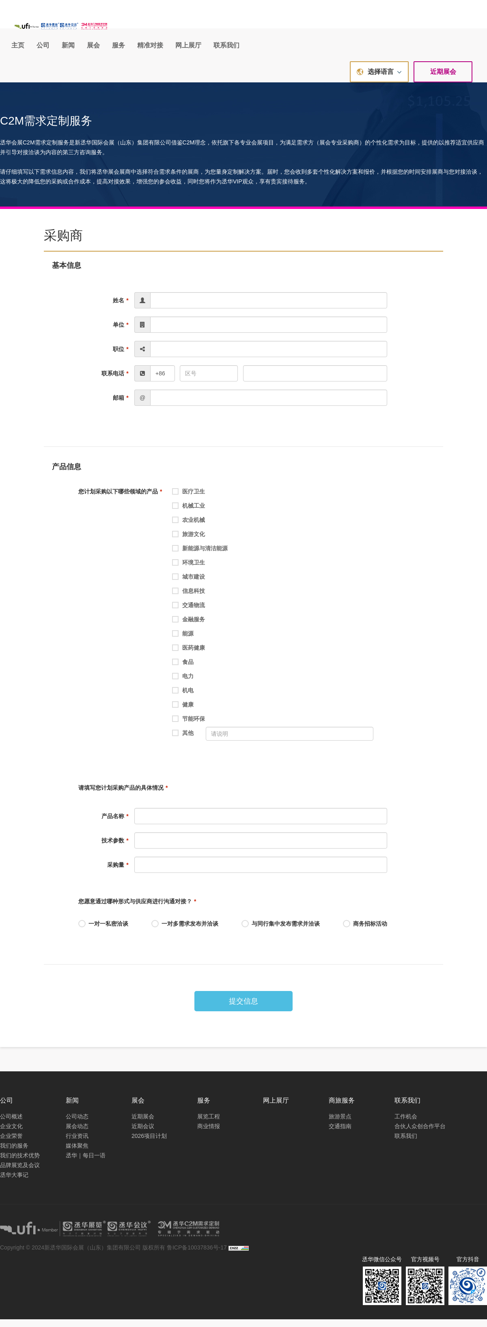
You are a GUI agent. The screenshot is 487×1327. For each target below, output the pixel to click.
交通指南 (340, 1133)
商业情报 (208, 1133)
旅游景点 (340, 1123)
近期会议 (142, 1133)
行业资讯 (77, 1143)
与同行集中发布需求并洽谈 (280, 932)
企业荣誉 (11, 1143)
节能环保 (188, 727)
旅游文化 (188, 543)
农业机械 (188, 528)
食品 (183, 670)
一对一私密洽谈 (103, 932)
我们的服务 (14, 1153)
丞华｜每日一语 (86, 1162)
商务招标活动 (365, 932)
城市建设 (188, 585)
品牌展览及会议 (20, 1172)
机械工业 (188, 514)
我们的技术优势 (20, 1162)
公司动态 (77, 1123)
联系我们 (384, 27)
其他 (183, 741)
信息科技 (188, 599)
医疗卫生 (188, 500)
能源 (183, 642)
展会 (251, 27)
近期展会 (443, 79)
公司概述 (11, 1123)
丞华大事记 (14, 1182)
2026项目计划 (149, 1143)
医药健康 (188, 656)
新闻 (226, 27)
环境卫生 (188, 571)
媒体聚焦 (77, 1153)
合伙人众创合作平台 (420, 1133)
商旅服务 (342, 1108)
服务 (276, 27)
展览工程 (208, 1123)
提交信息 (243, 1009)
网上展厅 (346, 27)
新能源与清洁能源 (200, 557)
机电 (183, 699)
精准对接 (308, 27)
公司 (200, 27)
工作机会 (405, 1123)
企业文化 (11, 1133)
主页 (175, 27)
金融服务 (188, 628)
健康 (183, 713)
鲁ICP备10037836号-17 (197, 1255)
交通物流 (188, 614)
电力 (183, 685)
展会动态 (77, 1133)
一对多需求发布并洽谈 (184, 932)
